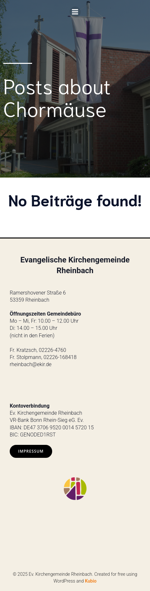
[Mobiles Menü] (75, 11)
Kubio (91, 581)
